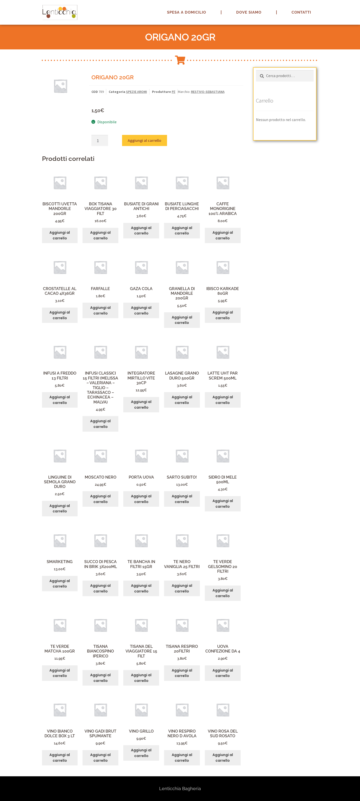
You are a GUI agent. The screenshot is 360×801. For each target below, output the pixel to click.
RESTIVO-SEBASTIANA (208, 91)
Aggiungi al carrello (144, 140)
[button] (349, 7)
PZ (173, 91)
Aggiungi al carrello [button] (59, 235)
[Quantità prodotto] (99, 140)
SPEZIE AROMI (136, 91)
